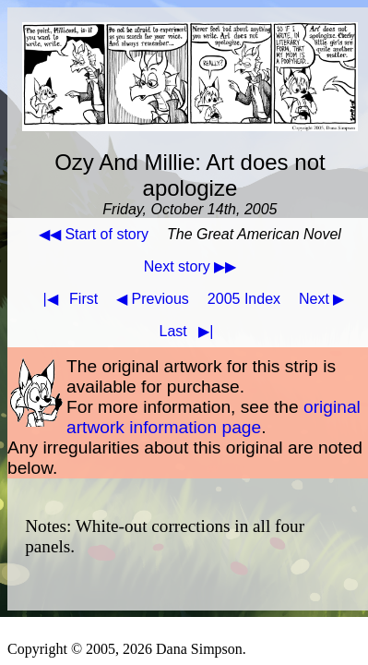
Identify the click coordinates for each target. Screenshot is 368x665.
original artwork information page (213, 417)
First (66, 299)
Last (190, 331)
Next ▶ (321, 299)
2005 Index (244, 299)
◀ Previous (152, 299)
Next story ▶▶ (190, 266)
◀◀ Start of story (93, 234)
